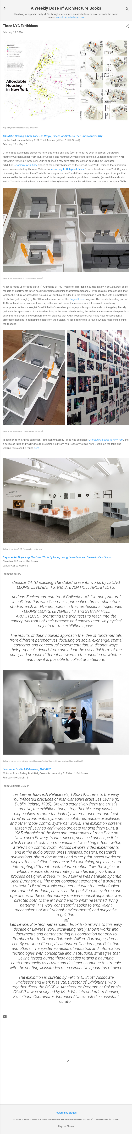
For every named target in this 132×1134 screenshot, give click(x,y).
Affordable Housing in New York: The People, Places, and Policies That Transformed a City (52, 136)
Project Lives (77, 299)
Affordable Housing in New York (105, 439)
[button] (127, 26)
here (36, 448)
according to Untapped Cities (67, 169)
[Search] (127, 9)
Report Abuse (66, 1126)
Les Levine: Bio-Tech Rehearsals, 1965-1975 (27, 769)
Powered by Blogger (66, 1112)
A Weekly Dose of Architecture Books (66, 8)
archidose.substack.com (70, 17)
